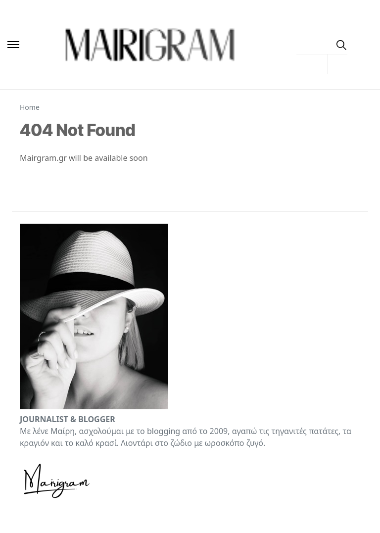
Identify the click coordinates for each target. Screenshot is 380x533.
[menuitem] (321, 44)
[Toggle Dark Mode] (360, 44)
